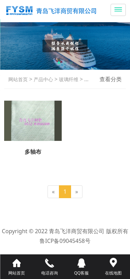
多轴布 (91, 79)
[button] (59, 62)
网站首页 (18, 79)
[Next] (77, 191)
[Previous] (53, 191)
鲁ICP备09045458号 (65, 241)
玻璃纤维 (68, 79)
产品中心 (42, 79)
